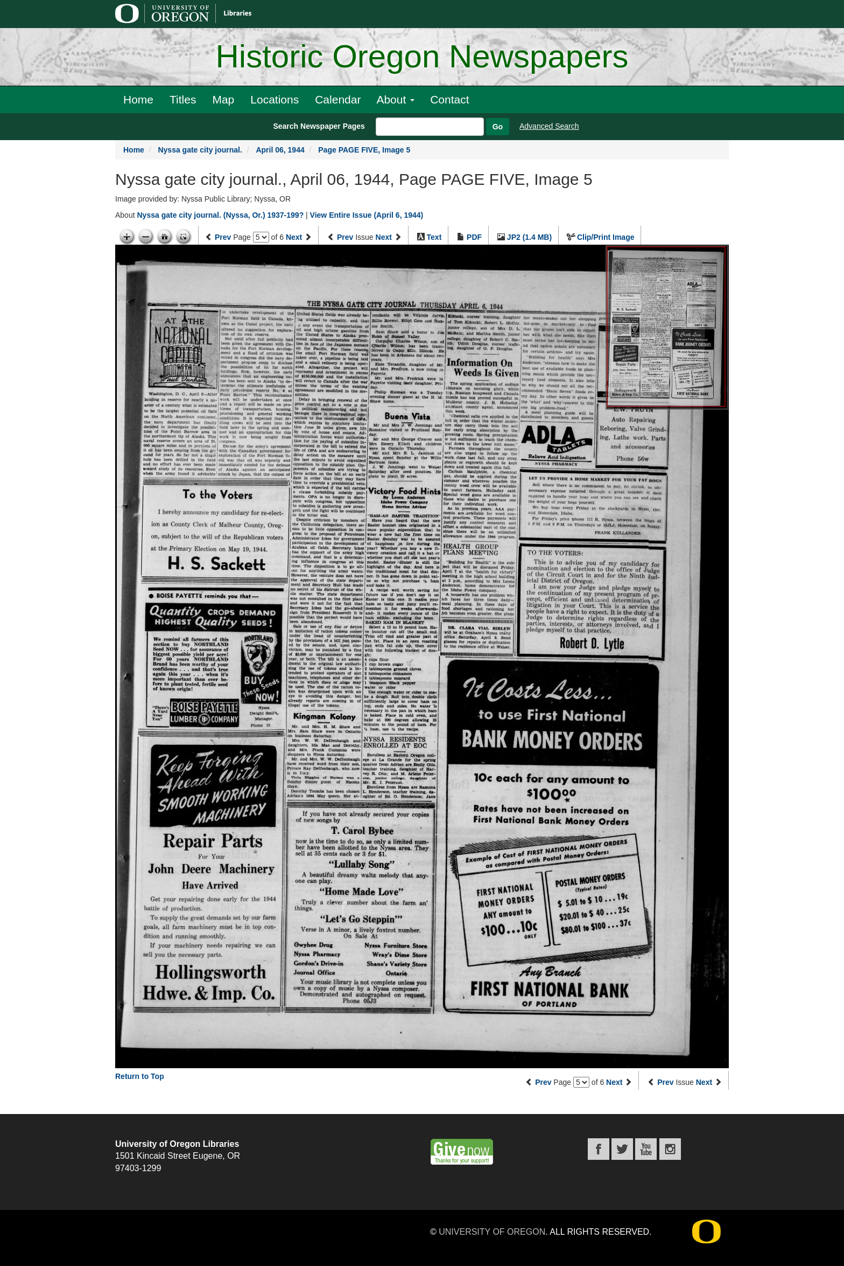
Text (434, 237)
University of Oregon (492, 1231)
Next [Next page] (294, 237)
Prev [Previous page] (223, 237)
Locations (274, 99)
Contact (449, 99)
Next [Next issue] (384, 237)
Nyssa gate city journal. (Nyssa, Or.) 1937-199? (220, 215)
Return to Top (139, 1076)
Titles (183, 99)
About (395, 99)
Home (138, 99)
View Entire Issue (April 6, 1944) (367, 215)
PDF (474, 237)
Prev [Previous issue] (345, 237)
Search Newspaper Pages (318, 126)
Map (223, 99)
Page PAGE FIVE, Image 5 (364, 150)
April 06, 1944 (280, 150)
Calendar (338, 99)
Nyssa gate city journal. (200, 150)
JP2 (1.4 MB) (529, 237)
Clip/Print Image (606, 237)
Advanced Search (549, 126)
